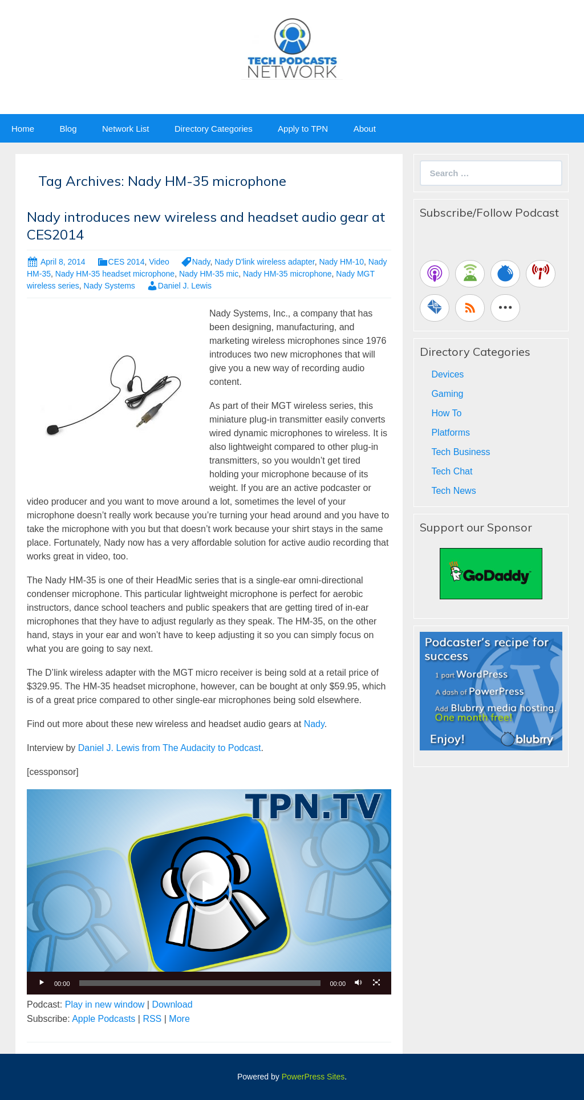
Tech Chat (451, 471)
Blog (67, 128)
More (179, 1019)
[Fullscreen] (376, 983)
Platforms (450, 432)
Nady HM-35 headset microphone (115, 273)
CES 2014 (126, 261)
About (365, 128)
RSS (152, 1019)
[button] (209, 892)
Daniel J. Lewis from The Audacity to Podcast (169, 748)
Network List (125, 128)
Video (159, 261)
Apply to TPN (303, 128)
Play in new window (105, 1004)
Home (22, 128)
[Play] (41, 983)
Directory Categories (214, 128)
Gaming (447, 394)
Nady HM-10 (341, 261)
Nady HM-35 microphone (287, 273)
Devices (447, 374)
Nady (201, 261)
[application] (209, 891)
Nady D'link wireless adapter (264, 261)
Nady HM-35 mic (208, 273)
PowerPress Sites (313, 1076)
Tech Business (460, 452)
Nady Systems (109, 285)
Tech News (453, 491)
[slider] (200, 983)
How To (446, 413)
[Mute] (358, 983)
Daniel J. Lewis (185, 285)
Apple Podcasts (103, 1019)
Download (172, 1004)
